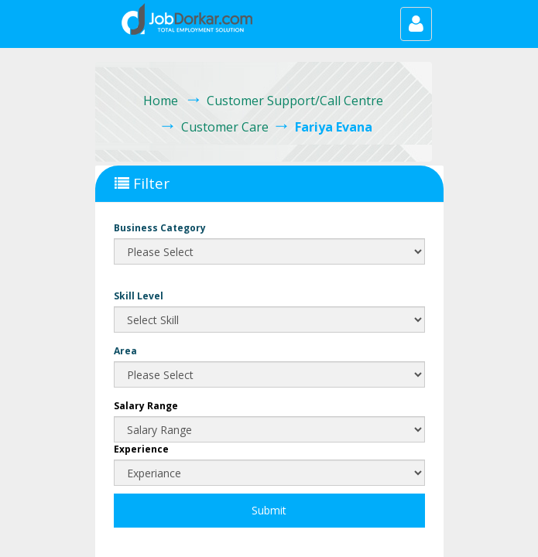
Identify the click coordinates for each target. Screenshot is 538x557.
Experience (141, 449)
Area (125, 350)
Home (160, 100)
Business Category (160, 227)
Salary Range (146, 405)
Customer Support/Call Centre (295, 100)
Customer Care (225, 126)
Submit (269, 510)
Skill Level (138, 295)
